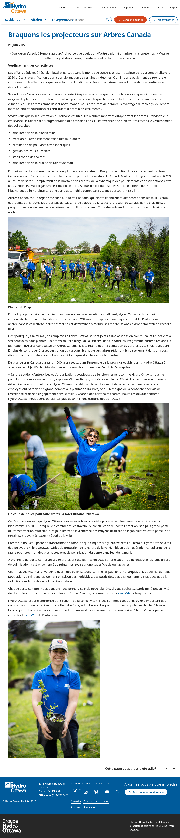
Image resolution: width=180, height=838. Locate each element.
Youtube (107, 792)
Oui (164, 768)
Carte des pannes (130, 19)
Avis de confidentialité (83, 807)
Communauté (108, 7)
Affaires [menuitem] (38, 20)
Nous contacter (84, 7)
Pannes (63, 7)
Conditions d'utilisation (96, 801)
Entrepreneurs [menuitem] (64, 20)
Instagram (86, 792)
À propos (129, 7)
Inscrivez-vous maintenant (146, 792)
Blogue (146, 7)
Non (175, 768)
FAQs (161, 7)
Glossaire (76, 801)
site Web (124, 593)
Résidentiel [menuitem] (15, 20)
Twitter (118, 792)
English (174, 7)
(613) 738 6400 (60, 795)
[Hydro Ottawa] (14, 7)
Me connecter (163, 19)
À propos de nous (80, 783)
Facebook (75, 792)
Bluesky (96, 792)
